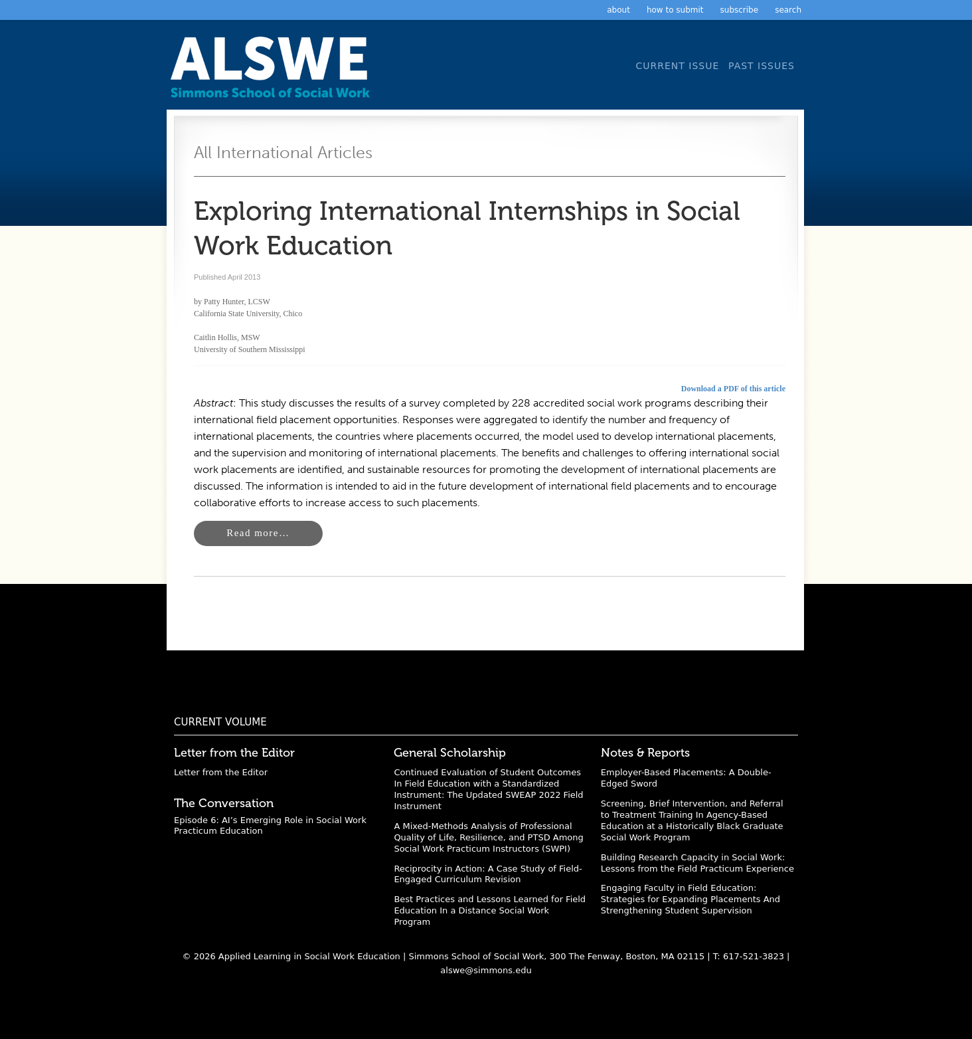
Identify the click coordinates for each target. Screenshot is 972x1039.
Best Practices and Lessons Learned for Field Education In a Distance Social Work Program (490, 910)
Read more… (257, 532)
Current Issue (677, 65)
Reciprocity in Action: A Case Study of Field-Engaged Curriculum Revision (488, 874)
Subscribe (739, 10)
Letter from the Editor (221, 772)
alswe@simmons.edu (485, 970)
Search (788, 10)
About (618, 10)
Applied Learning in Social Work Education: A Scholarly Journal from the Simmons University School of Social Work (273, 71)
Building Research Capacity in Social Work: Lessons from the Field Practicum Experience (697, 863)
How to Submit (675, 10)
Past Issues (761, 65)
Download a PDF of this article (733, 388)
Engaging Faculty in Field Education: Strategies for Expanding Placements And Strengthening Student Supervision (690, 899)
